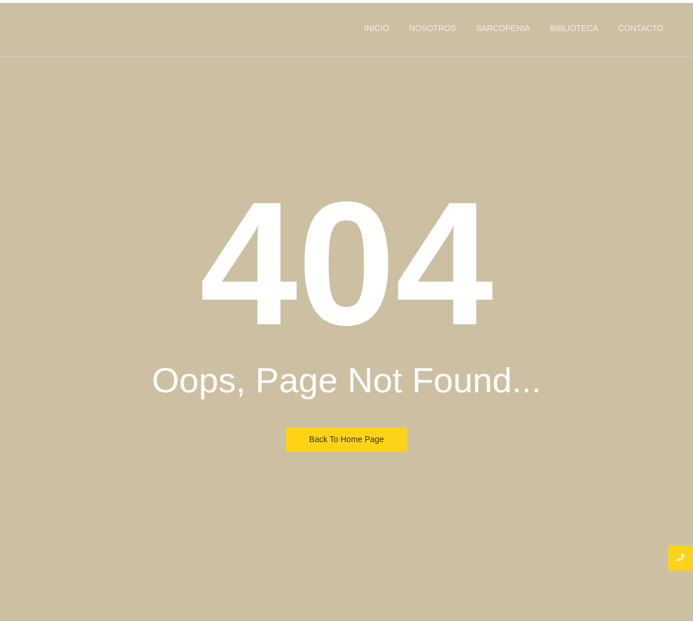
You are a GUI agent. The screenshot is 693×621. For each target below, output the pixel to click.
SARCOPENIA (503, 28)
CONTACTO (640, 28)
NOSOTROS (432, 28)
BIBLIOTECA (574, 28)
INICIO (376, 28)
